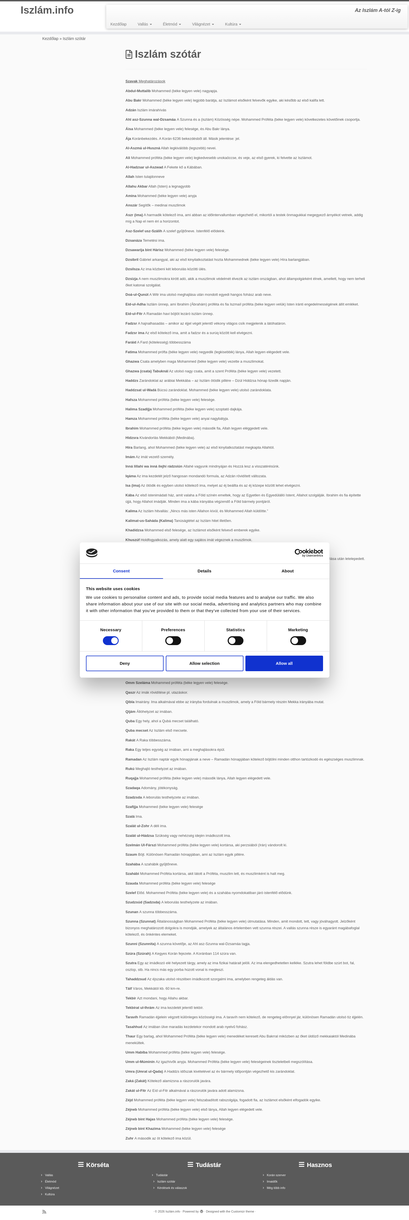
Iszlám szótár (166, 1181)
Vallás (145, 24)
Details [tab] (205, 571)
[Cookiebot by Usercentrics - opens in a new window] (299, 553)
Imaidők (272, 1181)
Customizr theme (242, 1211)
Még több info (276, 1187)
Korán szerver (276, 1175)
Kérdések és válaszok (172, 1187)
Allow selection (204, 663)
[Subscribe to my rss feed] (46, 1212)
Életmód (172, 24)
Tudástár (162, 1175)
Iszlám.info (47, 11)
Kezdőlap (118, 24)
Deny (125, 663)
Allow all (284, 663)
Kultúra (233, 24)
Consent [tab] (121, 571)
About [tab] (288, 571)
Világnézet (203, 24)
